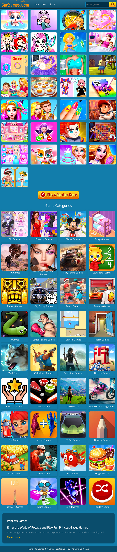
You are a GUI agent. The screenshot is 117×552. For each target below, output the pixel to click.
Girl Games (50, 549)
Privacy (74, 549)
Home (30, 549)
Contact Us (60, 549)
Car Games (84, 549)
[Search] (97, 4)
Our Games (39, 549)
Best (52, 4)
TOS (68, 549)
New (36, 4)
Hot (44, 4)
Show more (13, 537)
